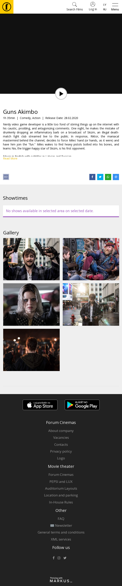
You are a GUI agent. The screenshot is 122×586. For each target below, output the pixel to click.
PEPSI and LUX (61, 481)
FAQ (61, 518)
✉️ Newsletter (61, 525)
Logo (61, 458)
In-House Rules (61, 502)
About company (61, 430)
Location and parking (61, 495)
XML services (61, 539)
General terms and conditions (61, 532)
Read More (10, 158)
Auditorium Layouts (61, 488)
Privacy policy (61, 451)
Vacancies (61, 437)
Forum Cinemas (61, 474)
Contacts (61, 444)
